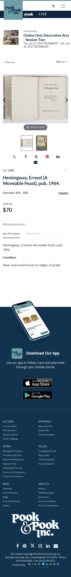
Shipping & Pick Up (12, 468)
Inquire (63, 193)
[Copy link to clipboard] (14, 157)
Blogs (5, 497)
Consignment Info (47, 451)
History (42, 488)
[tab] (11, 235)
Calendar (7, 488)
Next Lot (61, 61)
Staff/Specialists (46, 492)
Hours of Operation (48, 505)
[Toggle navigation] (63, 5)
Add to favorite (66, 171)
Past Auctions (9, 430)
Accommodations (47, 501)
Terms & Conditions (13, 476)
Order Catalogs (10, 438)
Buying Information (12, 451)
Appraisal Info (45, 426)
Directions (43, 497)
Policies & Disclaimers (14, 472)
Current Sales (9, 426)
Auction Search (10, 434)
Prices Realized (46, 463)
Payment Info (9, 463)
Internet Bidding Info (13, 459)
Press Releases (10, 492)
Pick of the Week (11, 501)
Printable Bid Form (12, 455)
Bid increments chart (14, 224)
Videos (6, 505)
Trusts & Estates (46, 434)
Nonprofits (43, 430)
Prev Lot (9, 62)
